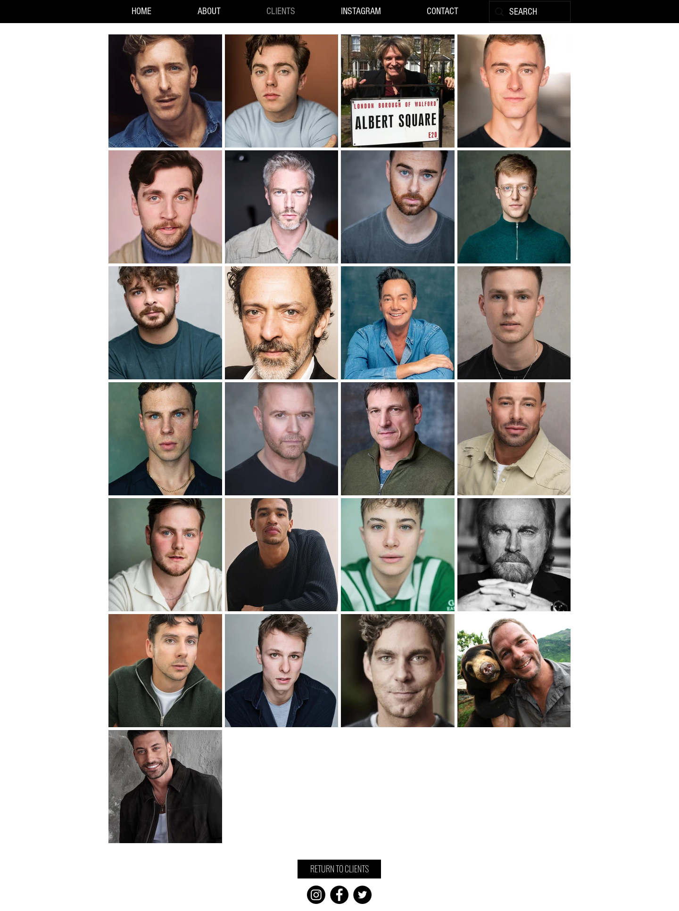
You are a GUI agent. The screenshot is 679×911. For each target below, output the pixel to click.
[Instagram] (316, 895)
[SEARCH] (529, 11)
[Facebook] (339, 895)
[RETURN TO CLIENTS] (339, 869)
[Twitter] (362, 895)
